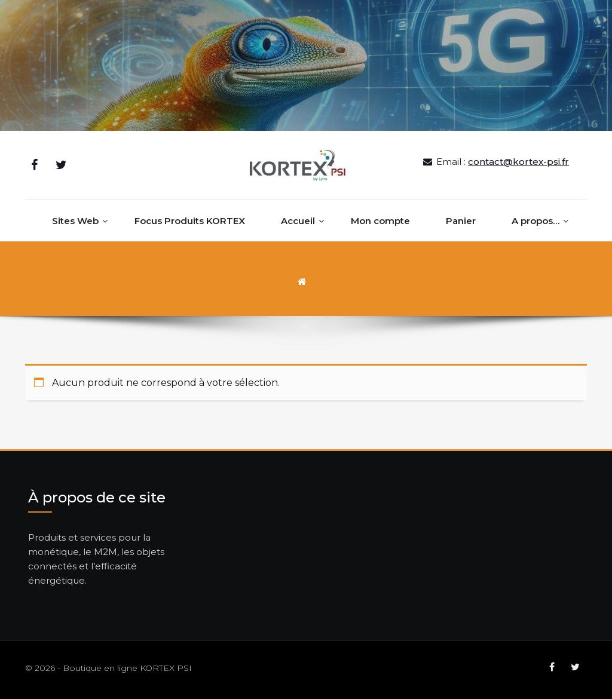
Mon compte (380, 220)
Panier (461, 220)
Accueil (298, 220)
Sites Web (75, 220)
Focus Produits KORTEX (189, 220)
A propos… (535, 220)
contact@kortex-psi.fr (518, 161)
